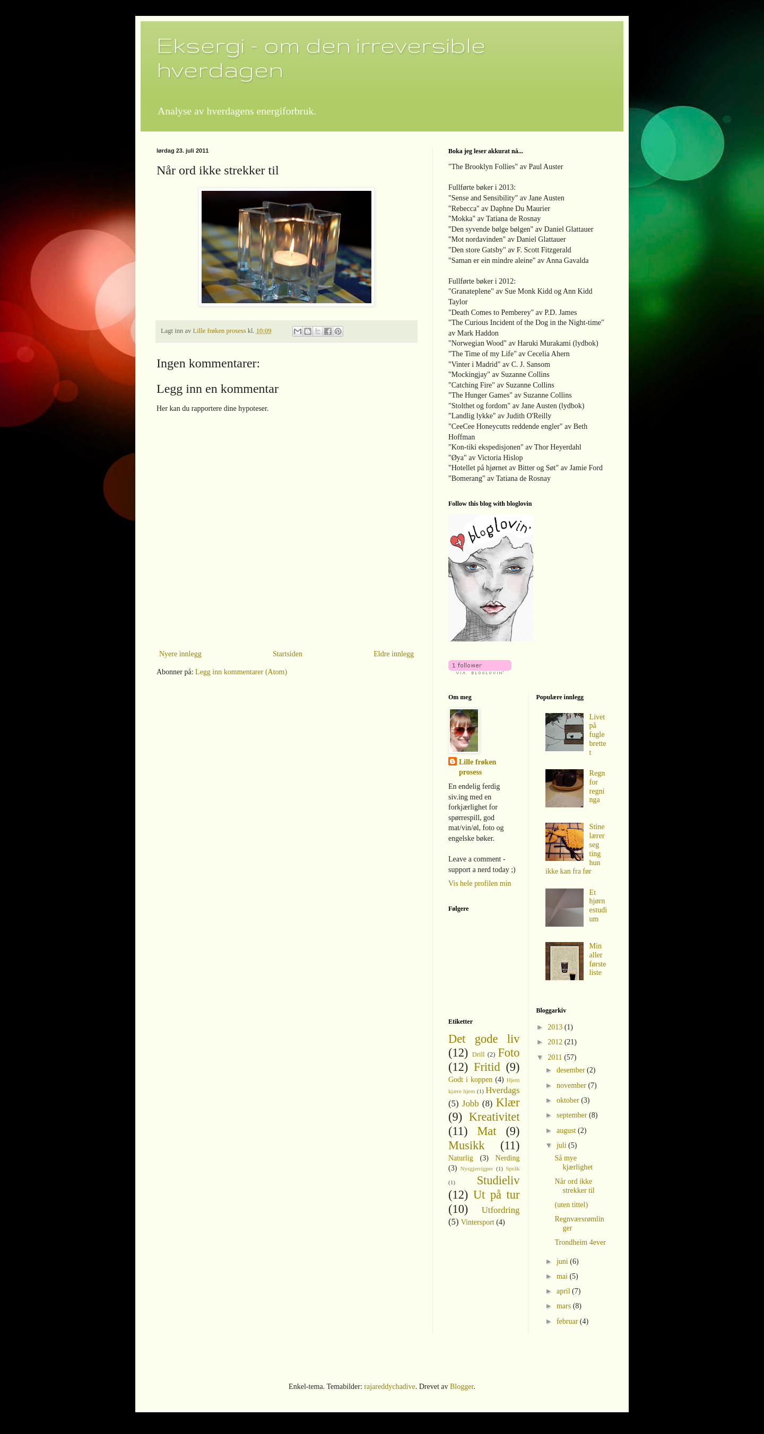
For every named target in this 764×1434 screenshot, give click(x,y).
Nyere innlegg (180, 654)
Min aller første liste (597, 959)
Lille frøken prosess (477, 767)
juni (563, 1261)
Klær (508, 1102)
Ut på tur (496, 1194)
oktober (569, 1100)
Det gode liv (484, 1038)
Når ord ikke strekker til (574, 1185)
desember (572, 1070)
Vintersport (477, 1222)
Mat (486, 1131)
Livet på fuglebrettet (597, 734)
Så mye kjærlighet (573, 1162)
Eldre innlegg (394, 654)
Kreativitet (494, 1116)
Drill (478, 1054)
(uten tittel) (571, 1205)
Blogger (461, 1387)
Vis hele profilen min (479, 883)
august (567, 1130)
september (573, 1115)
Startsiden (287, 654)
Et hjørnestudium (598, 905)
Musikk (466, 1145)
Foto (508, 1052)
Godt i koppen (470, 1080)
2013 (556, 1027)
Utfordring (501, 1210)
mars (565, 1306)
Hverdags (502, 1090)
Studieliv (498, 1180)
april (564, 1291)
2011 (556, 1057)
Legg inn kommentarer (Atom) (241, 672)
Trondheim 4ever (579, 1242)
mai (563, 1276)
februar (568, 1321)
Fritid (487, 1067)
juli (562, 1145)
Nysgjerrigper (476, 1168)
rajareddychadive (389, 1387)
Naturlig (460, 1158)
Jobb (470, 1103)
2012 (556, 1042)
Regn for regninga (597, 786)
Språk (512, 1168)
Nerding (508, 1158)
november (572, 1085)
